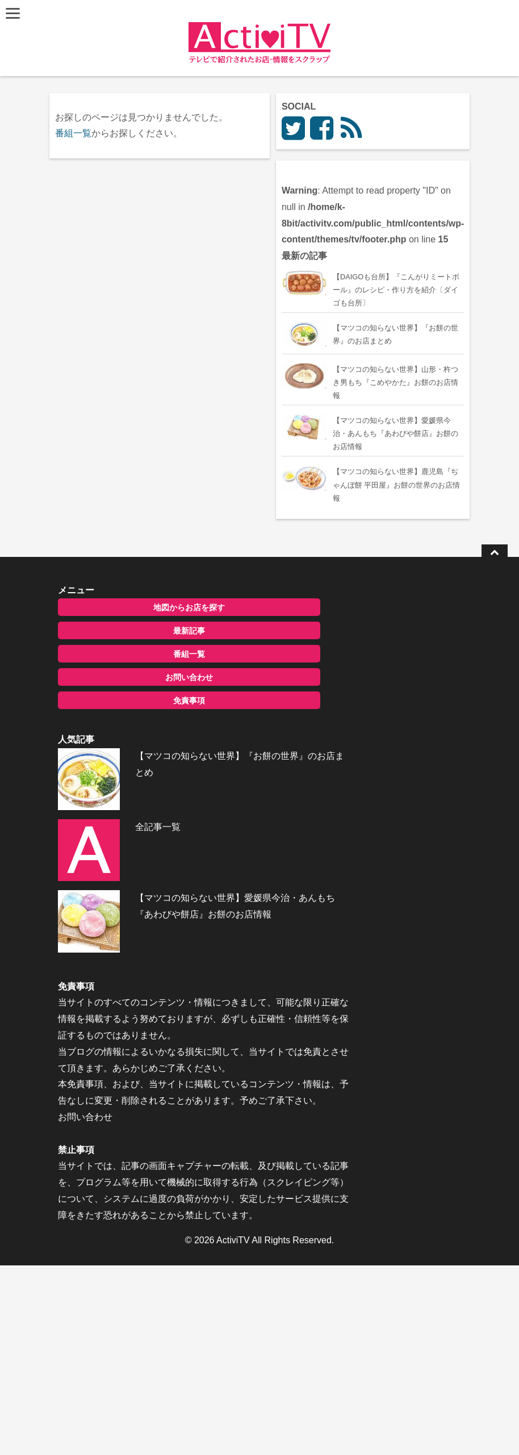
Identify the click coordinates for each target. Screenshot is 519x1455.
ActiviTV (233, 1429)
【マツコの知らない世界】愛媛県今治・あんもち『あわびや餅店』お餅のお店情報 (185, 1034)
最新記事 (150, 790)
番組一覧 (75, 133)
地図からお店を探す (150, 767)
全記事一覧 (135, 967)
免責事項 (150, 860)
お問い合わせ (150, 837)
